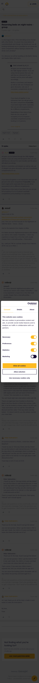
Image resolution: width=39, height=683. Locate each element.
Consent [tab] (7, 309)
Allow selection (19, 372)
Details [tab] (19, 309)
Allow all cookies (19, 366)
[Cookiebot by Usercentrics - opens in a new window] (28, 303)
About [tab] (32, 309)
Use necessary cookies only (19, 378)
